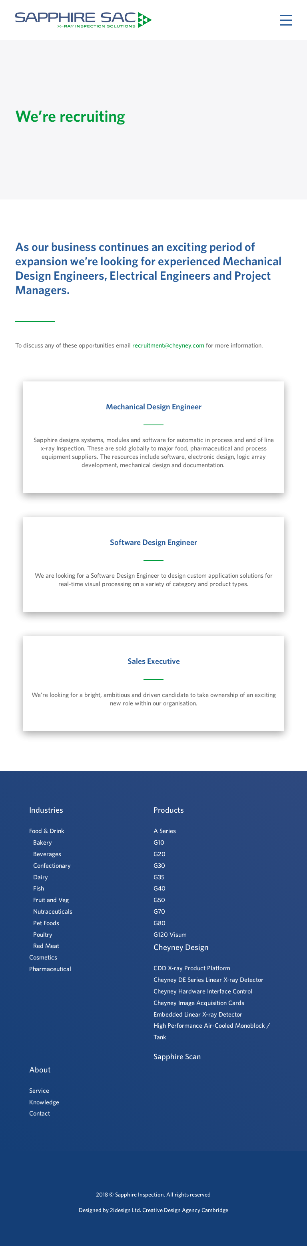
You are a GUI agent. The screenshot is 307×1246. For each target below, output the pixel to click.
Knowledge (44, 1102)
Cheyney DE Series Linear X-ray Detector (208, 979)
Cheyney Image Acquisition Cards (199, 1002)
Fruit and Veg (51, 899)
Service (39, 1090)
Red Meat (46, 945)
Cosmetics (43, 957)
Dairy (40, 877)
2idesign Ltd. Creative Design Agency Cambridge (169, 1210)
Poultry (42, 934)
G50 (159, 899)
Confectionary (52, 865)
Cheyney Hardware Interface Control (203, 991)
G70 (159, 911)
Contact (39, 1113)
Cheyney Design (181, 947)
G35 (159, 877)
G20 (159, 853)
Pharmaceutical (50, 968)
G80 (159, 922)
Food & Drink (46, 830)
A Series (165, 830)
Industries (46, 809)
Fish (38, 888)
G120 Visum (170, 934)
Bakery (42, 842)
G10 (159, 842)
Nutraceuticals (52, 911)
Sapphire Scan (177, 1056)
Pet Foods (46, 922)
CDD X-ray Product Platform (192, 968)
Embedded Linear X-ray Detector (198, 1014)
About (40, 1069)
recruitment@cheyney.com (168, 345)
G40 (159, 888)
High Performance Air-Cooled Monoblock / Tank (212, 1031)
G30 (159, 865)
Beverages (47, 853)
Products (169, 809)
